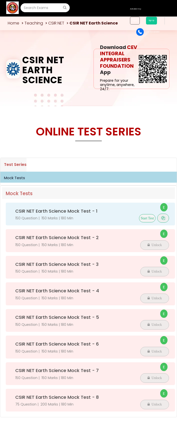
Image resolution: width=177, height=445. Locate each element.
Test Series (15, 164)
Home (13, 23)
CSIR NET (56, 23)
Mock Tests (14, 177)
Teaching (33, 23)
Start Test (147, 218)
